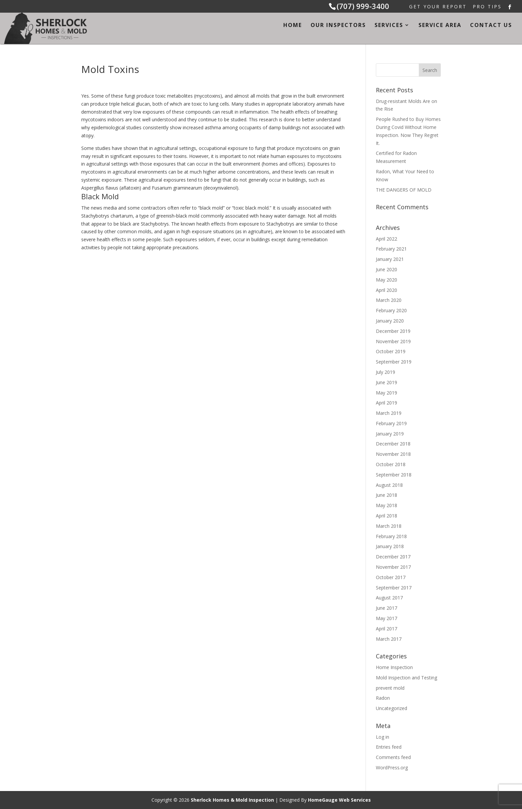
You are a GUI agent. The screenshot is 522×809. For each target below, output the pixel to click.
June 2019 (386, 382)
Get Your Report (438, 7)
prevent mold (390, 688)
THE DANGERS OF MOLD (403, 190)
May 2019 (386, 393)
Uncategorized (391, 708)
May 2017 (386, 618)
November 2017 (393, 567)
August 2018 (389, 485)
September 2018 (393, 474)
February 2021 (391, 249)
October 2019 (390, 351)
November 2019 (393, 341)
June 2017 (386, 608)
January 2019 (390, 433)
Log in (382, 737)
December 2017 (393, 556)
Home (292, 26)
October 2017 (390, 577)
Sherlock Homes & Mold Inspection (232, 800)
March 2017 (388, 639)
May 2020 (386, 280)
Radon (383, 698)
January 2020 (390, 321)
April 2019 (386, 403)
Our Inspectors (338, 26)
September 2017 (393, 587)
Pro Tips (487, 7)
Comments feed (393, 757)
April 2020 (386, 290)
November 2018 (393, 454)
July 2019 (385, 372)
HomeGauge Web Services (339, 800)
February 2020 (391, 310)
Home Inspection (394, 667)
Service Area (439, 26)
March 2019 (388, 413)
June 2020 (386, 269)
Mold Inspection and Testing (406, 677)
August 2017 (389, 597)
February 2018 (391, 536)
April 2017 (386, 628)
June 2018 (386, 495)
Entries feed (388, 747)
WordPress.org (392, 767)
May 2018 (386, 505)
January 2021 (390, 259)
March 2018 (388, 526)
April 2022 (386, 239)
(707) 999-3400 (363, 6)
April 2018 (386, 515)
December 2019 (393, 331)
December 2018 (393, 443)
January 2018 (390, 546)
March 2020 (388, 300)
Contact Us (491, 26)
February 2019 (391, 423)
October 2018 (390, 464)
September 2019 (393, 362)
